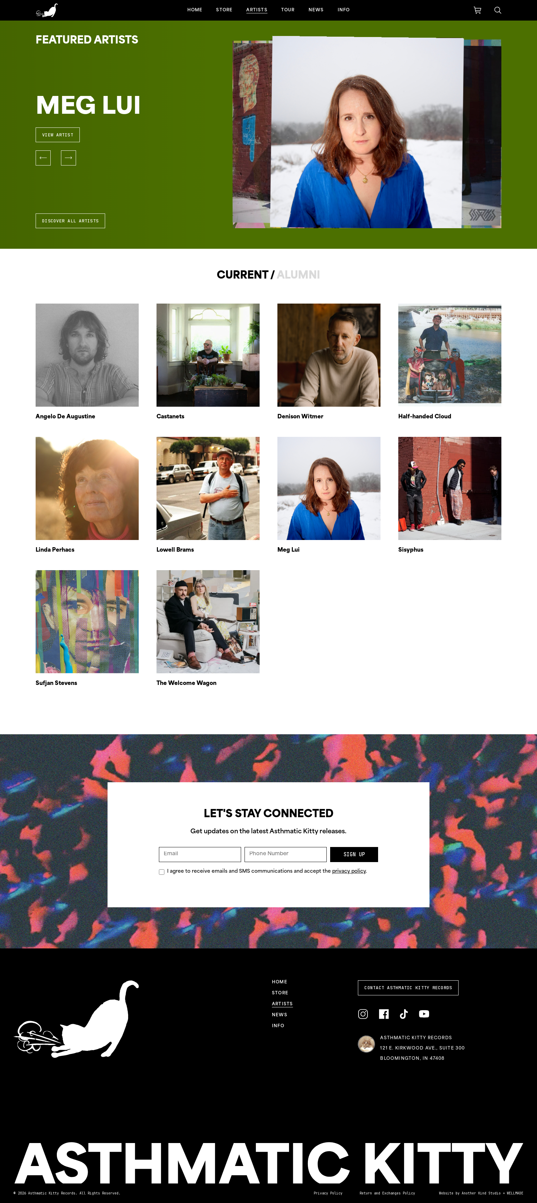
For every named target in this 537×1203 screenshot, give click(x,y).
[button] (43, 157)
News (316, 10)
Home (195, 10)
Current (242, 276)
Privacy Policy (328, 1193)
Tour (288, 10)
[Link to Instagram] (363, 1014)
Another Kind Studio (481, 1193)
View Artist (57, 135)
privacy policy (349, 871)
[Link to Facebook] (384, 1014)
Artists (256, 10)
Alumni (298, 276)
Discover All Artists (70, 221)
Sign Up (354, 854)
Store (224, 10)
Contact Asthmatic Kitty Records (408, 988)
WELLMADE (515, 1193)
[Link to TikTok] (404, 1014)
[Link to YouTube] (424, 1014)
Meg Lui (88, 108)
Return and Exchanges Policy (387, 1193)
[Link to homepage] (47, 10)
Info (344, 10)
